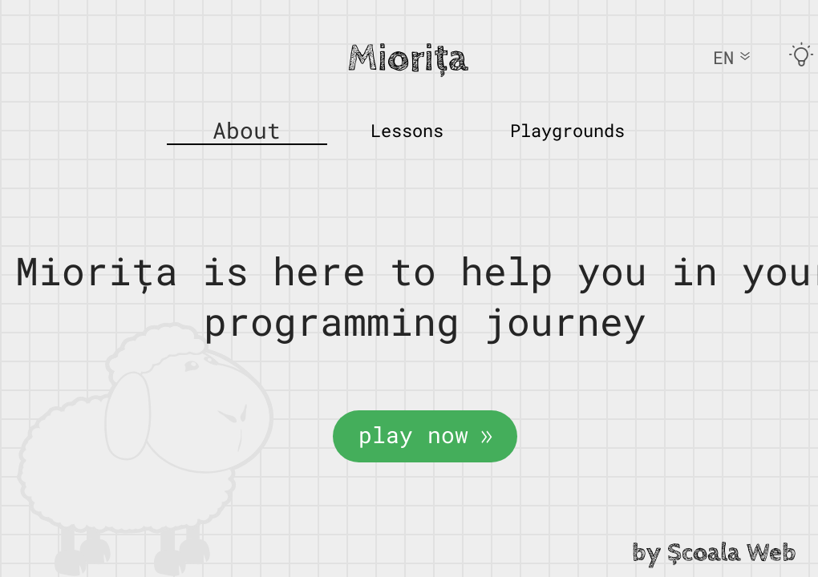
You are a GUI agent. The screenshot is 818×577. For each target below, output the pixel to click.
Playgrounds (567, 130)
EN (731, 57)
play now (425, 435)
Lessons (407, 130)
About (247, 130)
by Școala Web (714, 553)
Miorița (407, 58)
